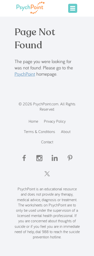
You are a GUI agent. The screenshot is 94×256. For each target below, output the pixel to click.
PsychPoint (25, 74)
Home (33, 121)
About (65, 131)
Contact (47, 141)
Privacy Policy (55, 121)
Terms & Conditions (39, 131)
